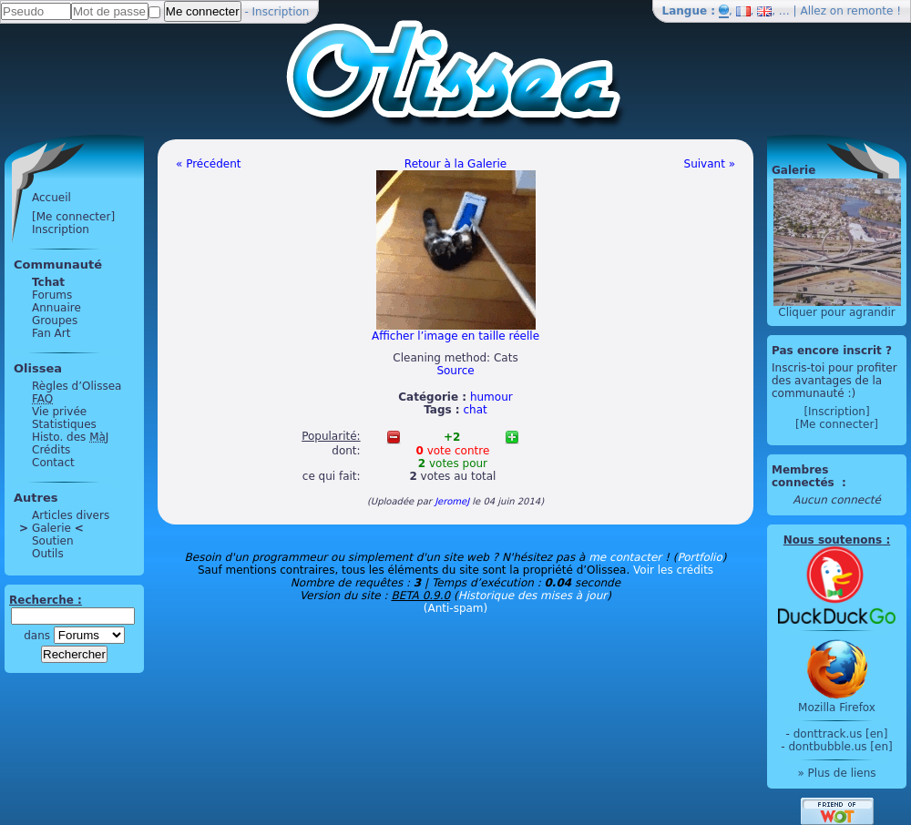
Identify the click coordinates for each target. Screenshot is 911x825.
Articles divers (70, 515)
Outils (48, 553)
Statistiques (64, 424)
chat (475, 409)
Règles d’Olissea (76, 386)
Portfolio (699, 557)
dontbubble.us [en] (840, 746)
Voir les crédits (673, 570)
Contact (53, 462)
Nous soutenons (832, 540)
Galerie (51, 528)
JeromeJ (452, 501)
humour (491, 397)
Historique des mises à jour (533, 595)
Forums (52, 295)
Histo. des (70, 437)
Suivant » (709, 164)
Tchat (48, 282)
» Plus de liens (836, 773)
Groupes (54, 320)
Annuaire (56, 307)
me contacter (625, 557)
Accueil (51, 197)
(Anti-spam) (455, 608)
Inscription (281, 11)
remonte (870, 11)
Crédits (51, 449)
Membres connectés (805, 476)
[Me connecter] (73, 216)
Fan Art (51, 333)
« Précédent (208, 164)
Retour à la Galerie (455, 164)
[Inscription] (836, 411)
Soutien (53, 541)
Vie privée (59, 411)
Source (455, 370)
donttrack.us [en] (840, 734)
